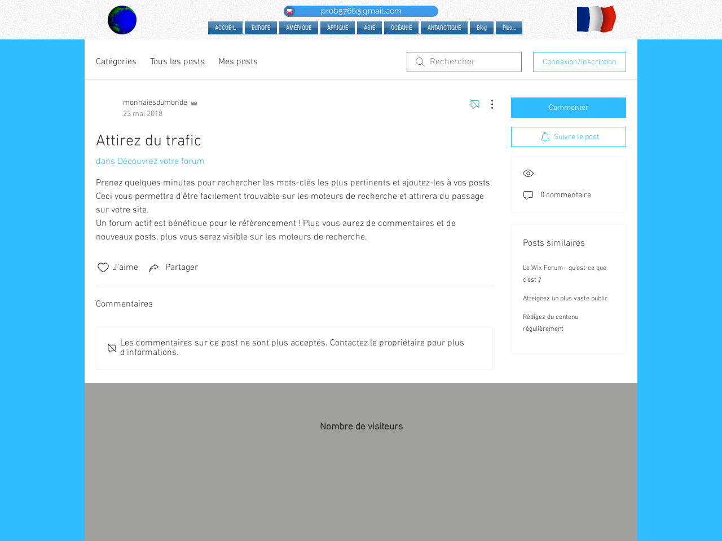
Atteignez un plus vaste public (565, 299)
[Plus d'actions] (486, 104)
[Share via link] (172, 267)
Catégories (116, 62)
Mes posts (238, 62)
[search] (464, 62)
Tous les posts (177, 62)
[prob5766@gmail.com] (361, 11)
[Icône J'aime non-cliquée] (103, 267)
